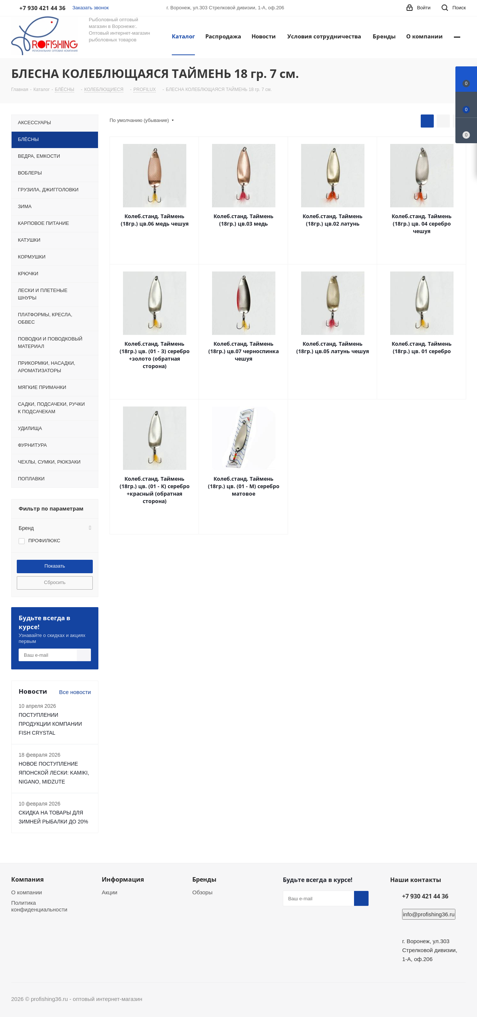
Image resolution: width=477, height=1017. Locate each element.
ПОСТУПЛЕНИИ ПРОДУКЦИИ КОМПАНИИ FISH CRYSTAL (50, 724)
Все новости (75, 692)
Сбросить (55, 582)
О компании (26, 892)
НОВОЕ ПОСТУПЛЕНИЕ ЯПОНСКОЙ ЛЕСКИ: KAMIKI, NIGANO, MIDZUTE (54, 773)
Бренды (204, 879)
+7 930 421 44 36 (425, 896)
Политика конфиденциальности (39, 906)
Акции (109, 892)
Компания (27, 879)
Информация (123, 879)
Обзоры (202, 892)
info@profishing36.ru (429, 914)
